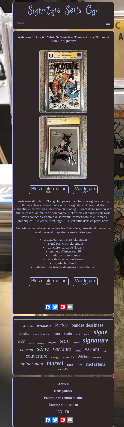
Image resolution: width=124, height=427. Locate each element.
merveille (63, 369)
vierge (55, 357)
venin (68, 334)
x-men (28, 325)
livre (80, 365)
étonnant (96, 357)
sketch (31, 343)
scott (78, 334)
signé (100, 332)
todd (21, 341)
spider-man (32, 364)
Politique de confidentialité (63, 398)
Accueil (63, 384)
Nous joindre (63, 391)
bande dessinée (41, 334)
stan (65, 340)
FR (67, 412)
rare (70, 365)
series (61, 324)
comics (24, 334)
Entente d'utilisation (63, 405)
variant (92, 349)
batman (26, 349)
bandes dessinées (87, 325)
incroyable (44, 326)
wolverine (68, 357)
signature (95, 340)
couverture (36, 356)
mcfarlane (96, 364)
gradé (76, 342)
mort (56, 334)
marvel (55, 363)
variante (62, 349)
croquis (41, 343)
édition (83, 357)
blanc (87, 334)
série (43, 348)
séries (78, 350)
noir (105, 351)
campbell (52, 342)
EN (59, 412)
